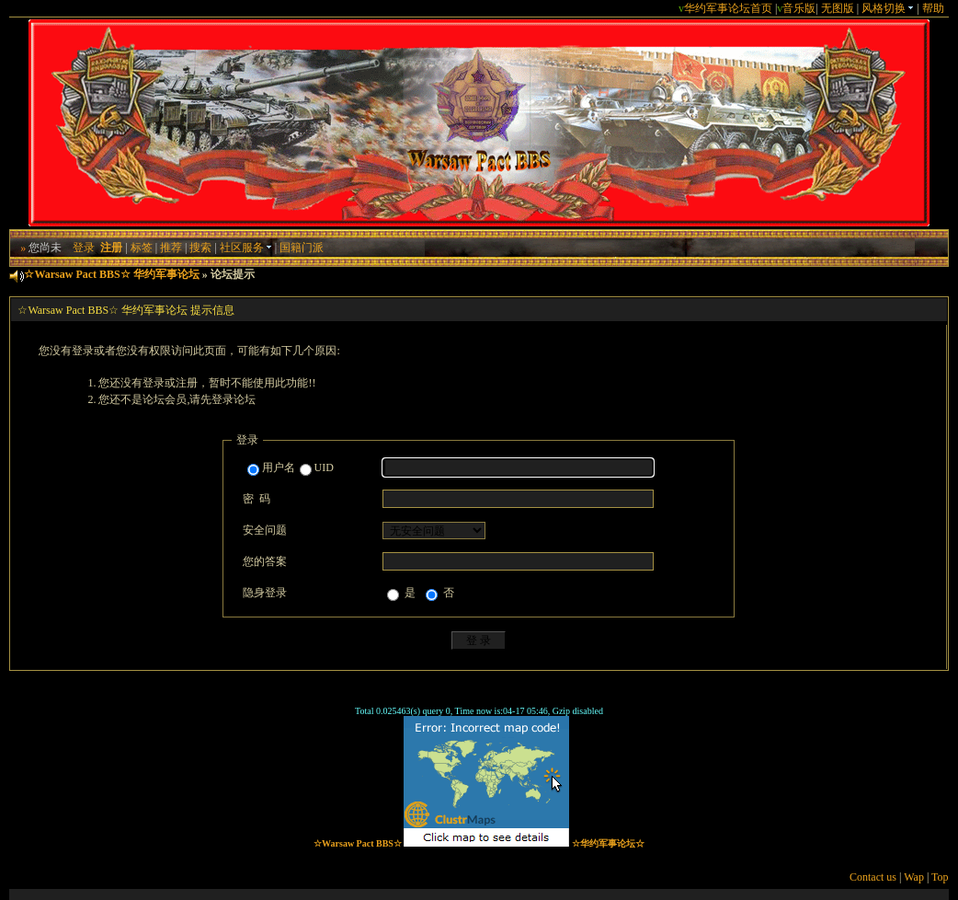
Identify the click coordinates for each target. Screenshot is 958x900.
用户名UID (290, 468)
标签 (142, 247)
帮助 (933, 8)
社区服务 (246, 247)
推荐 (171, 247)
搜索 (200, 247)
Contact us (873, 877)
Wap (914, 877)
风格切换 (887, 8)
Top (940, 877)
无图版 (837, 8)
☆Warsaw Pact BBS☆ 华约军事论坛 (111, 274)
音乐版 (798, 8)
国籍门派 (301, 247)
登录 (84, 247)
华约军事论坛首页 (728, 8)
